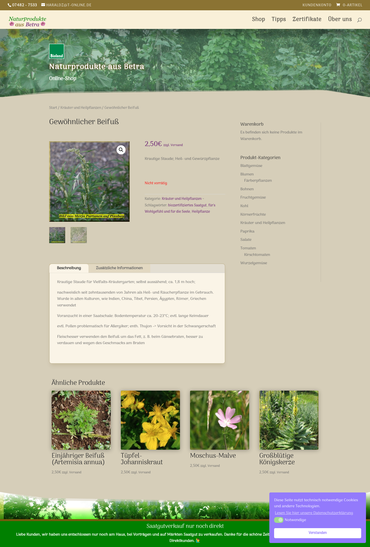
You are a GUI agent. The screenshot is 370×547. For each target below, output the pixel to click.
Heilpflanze (201, 212)
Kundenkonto (317, 6)
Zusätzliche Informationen (119, 268)
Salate (245, 240)
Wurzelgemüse (253, 263)
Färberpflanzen (258, 180)
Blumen (247, 174)
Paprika (247, 231)
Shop (258, 21)
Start (53, 108)
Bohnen (247, 189)
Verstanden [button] (318, 533)
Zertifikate (306, 21)
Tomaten (248, 248)
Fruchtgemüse (253, 197)
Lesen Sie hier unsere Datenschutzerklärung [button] (314, 513)
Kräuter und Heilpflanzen (80, 108)
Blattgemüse (251, 166)
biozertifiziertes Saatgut (187, 205)
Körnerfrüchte (253, 214)
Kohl (244, 206)
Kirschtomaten (257, 255)
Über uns (340, 21)
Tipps (279, 21)
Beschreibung (69, 268)
